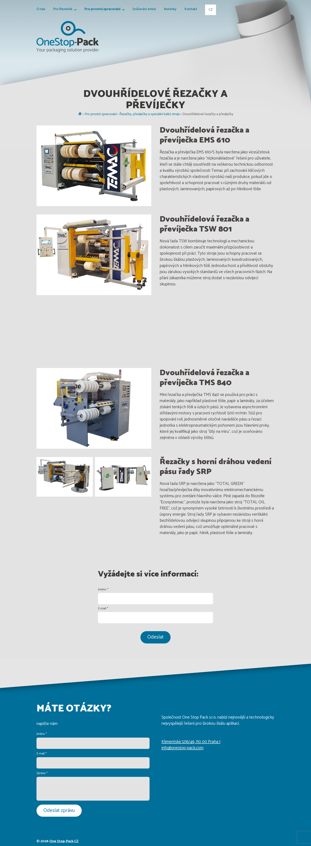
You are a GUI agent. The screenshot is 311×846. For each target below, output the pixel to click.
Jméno (103, 589)
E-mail (103, 608)
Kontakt (190, 9)
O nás (40, 9)
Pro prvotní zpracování (102, 9)
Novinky (170, 9)
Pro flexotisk (62, 9)
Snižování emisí (144, 9)
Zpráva (41, 773)
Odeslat (155, 637)
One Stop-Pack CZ (63, 841)
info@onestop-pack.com (182, 748)
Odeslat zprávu (59, 810)
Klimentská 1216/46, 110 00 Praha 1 (190, 741)
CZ (211, 10)
